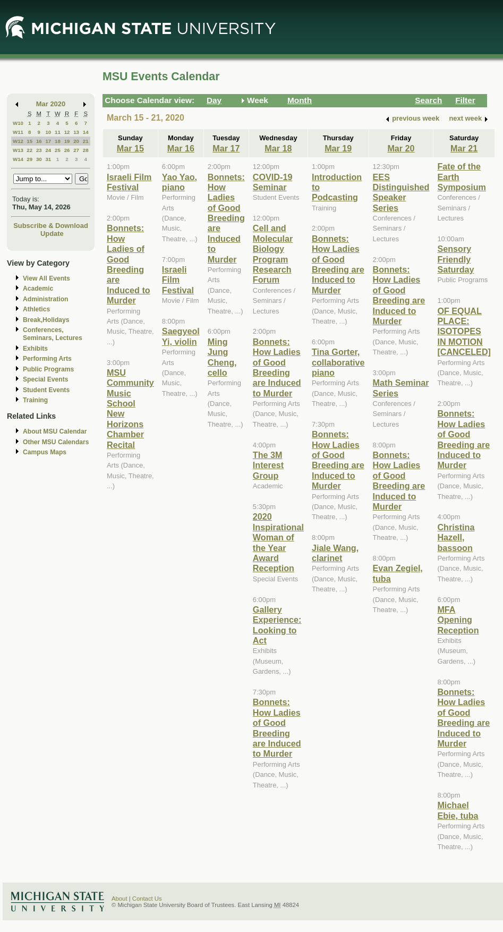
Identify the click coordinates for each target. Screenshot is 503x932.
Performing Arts (47, 358)
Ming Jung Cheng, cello (222, 357)
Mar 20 (400, 148)
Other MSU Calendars (56, 442)
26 (67, 150)
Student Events (46, 390)
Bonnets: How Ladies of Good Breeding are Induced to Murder (128, 264)
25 (58, 150)
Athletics (36, 309)
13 (76, 132)
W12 (18, 141)
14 (86, 132)
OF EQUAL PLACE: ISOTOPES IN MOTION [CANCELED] (464, 331)
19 (67, 141)
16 (39, 141)
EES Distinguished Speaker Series (401, 192)
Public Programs (48, 369)
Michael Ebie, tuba (457, 810)
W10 (18, 123)
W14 (18, 159)
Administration (45, 299)
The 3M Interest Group (268, 465)
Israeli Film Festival (129, 182)
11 (58, 132)
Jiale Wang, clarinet (335, 553)
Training (35, 400)
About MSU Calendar (55, 431)
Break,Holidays (46, 320)
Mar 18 (278, 148)
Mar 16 (180, 148)
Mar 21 (464, 148)
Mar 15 (130, 148)
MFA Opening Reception (458, 620)
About (119, 898)
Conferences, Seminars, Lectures (52, 334)
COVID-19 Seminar (273, 182)
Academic (38, 288)
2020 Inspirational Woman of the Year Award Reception (278, 542)
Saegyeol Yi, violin (181, 336)
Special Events (45, 379)
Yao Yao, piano (179, 182)
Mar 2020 (50, 104)
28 (86, 150)
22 (29, 150)
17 (48, 141)
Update (52, 234)
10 (48, 132)
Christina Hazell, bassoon (455, 537)
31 (48, 159)
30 (39, 159)
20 (76, 141)
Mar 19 (338, 148)
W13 (18, 150)
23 (39, 150)
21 (86, 141)
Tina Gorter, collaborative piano (338, 362)
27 (76, 150)
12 (67, 132)
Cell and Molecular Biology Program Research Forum (273, 253)
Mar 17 (226, 148)
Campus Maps (44, 452)
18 (58, 141)
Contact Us (147, 898)
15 (29, 141)
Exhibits (35, 348)
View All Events (46, 278)
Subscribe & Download (50, 226)
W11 (18, 132)
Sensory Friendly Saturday (455, 259)
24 (48, 150)
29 (29, 159)
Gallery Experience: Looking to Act (277, 625)
